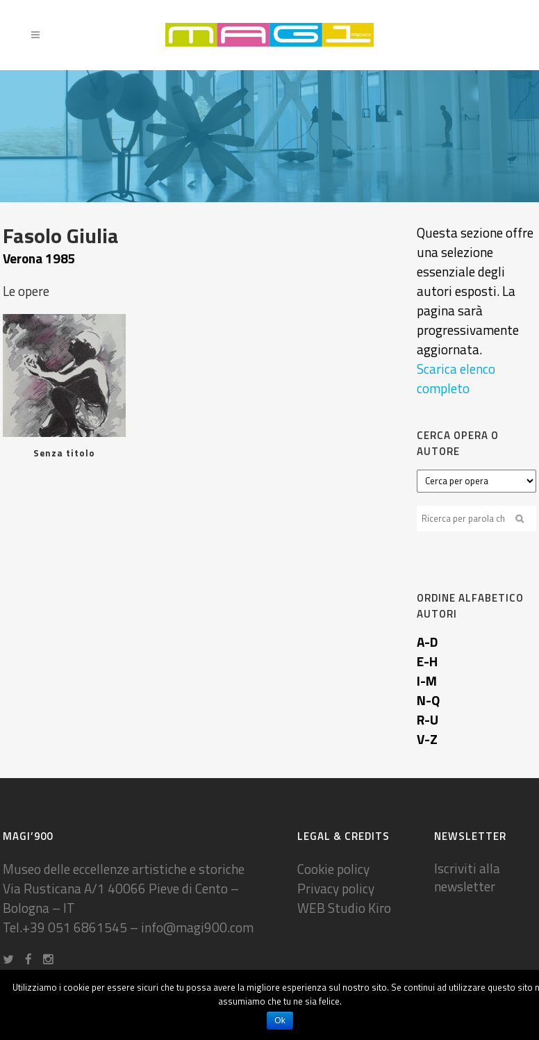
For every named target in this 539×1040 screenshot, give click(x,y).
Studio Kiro (359, 908)
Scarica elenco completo (456, 378)
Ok (279, 1020)
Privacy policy (335, 888)
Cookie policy (333, 869)
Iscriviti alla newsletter (467, 877)
